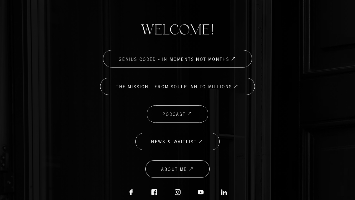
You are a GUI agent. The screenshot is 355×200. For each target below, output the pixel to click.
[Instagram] (177, 193)
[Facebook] (131, 193)
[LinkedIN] (201, 193)
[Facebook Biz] (154, 193)
